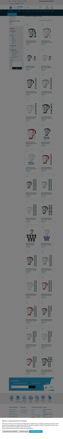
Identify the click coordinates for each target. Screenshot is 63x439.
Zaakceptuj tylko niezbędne (10, 431)
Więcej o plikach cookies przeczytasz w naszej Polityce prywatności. (17, 428)
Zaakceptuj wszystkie (36, 431)
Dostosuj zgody (24, 431)
